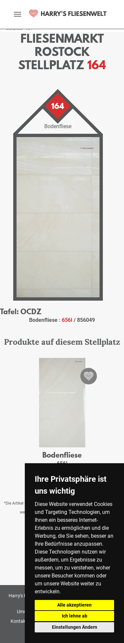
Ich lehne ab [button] (74, 615)
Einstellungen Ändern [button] (74, 627)
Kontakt (19, 621)
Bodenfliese (62, 455)
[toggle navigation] (17, 14)
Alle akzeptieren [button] (74, 605)
